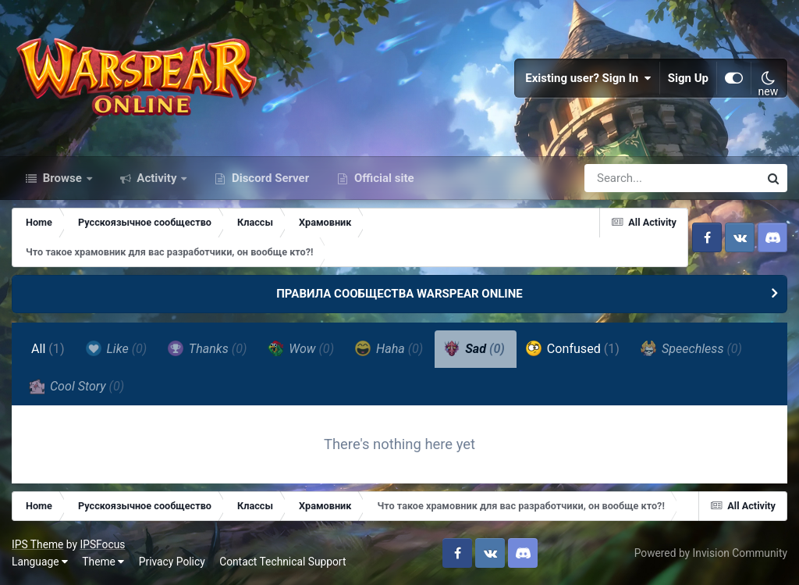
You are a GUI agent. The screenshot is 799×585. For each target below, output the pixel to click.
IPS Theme (37, 544)
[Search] (627, 178)
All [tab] (48, 348)
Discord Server (269, 178)
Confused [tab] (573, 348)
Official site (382, 178)
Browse (62, 178)
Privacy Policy (172, 561)
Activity (157, 178)
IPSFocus (102, 544)
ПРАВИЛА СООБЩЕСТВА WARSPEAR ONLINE (399, 294)
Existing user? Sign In (588, 78)
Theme (103, 561)
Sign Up (688, 78)
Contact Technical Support (282, 561)
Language (40, 561)
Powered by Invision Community (710, 553)
